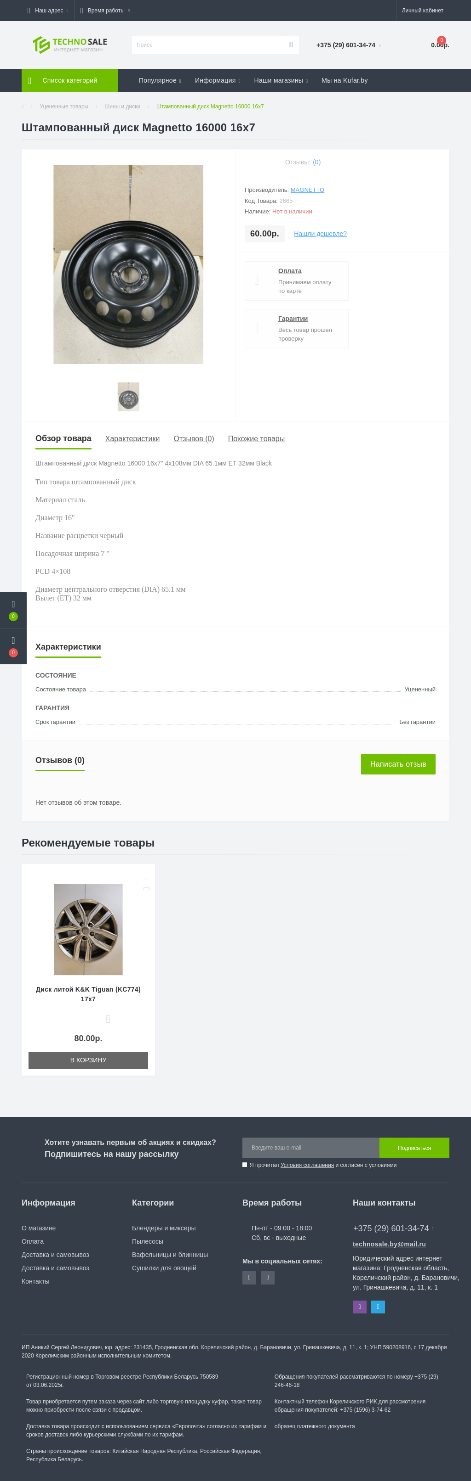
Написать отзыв (398, 764)
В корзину (88, 1060)
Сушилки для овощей (164, 1268)
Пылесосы (147, 1241)
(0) (317, 162)
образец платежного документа (315, 1426)
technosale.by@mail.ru (389, 1244)
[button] (48, 10)
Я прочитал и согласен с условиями (323, 1165)
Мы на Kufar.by (345, 80)
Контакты (35, 1281)
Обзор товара (63, 438)
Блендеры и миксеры (163, 1228)
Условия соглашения (307, 1165)
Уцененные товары (64, 106)
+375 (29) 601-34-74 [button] (393, 1228)
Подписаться (414, 1148)
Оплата (290, 271)
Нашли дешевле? (320, 233)
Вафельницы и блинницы (170, 1254)
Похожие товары (256, 439)
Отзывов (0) (193, 439)
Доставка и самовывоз (55, 1254)
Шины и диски (122, 106)
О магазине (39, 1228)
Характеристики (132, 439)
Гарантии (293, 318)
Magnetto (307, 189)
